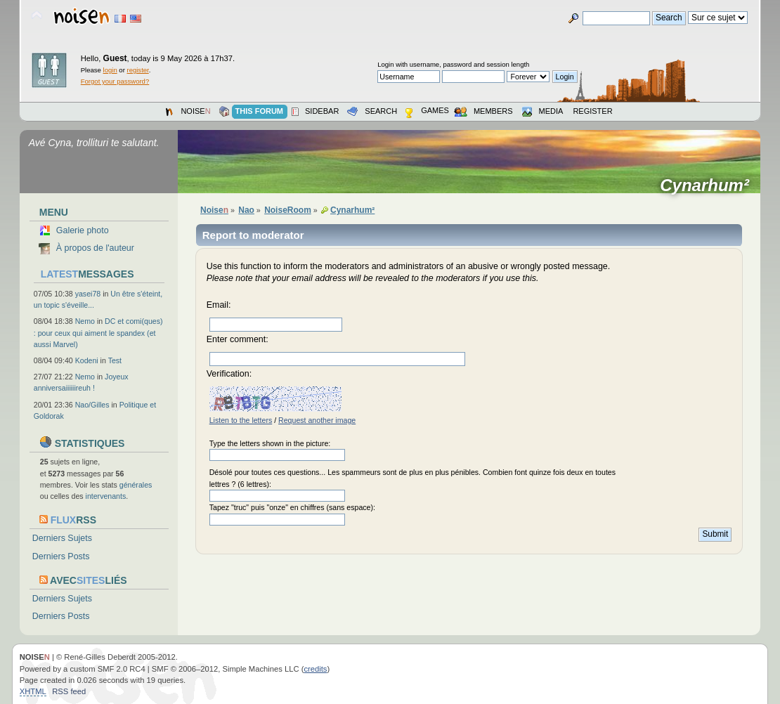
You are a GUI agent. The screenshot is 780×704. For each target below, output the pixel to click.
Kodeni (86, 360)
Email (217, 305)
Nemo (85, 321)
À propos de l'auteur (95, 248)
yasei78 (88, 293)
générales (135, 485)
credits (315, 669)
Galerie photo (82, 230)
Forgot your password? (115, 81)
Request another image (317, 420)
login (110, 70)
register (137, 70)
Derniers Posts (61, 556)
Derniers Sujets (62, 538)
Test (115, 360)
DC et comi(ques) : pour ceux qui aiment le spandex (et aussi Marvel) (98, 332)
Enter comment (236, 339)
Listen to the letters (241, 420)
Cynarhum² (709, 185)
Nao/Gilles (92, 404)
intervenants (106, 496)
